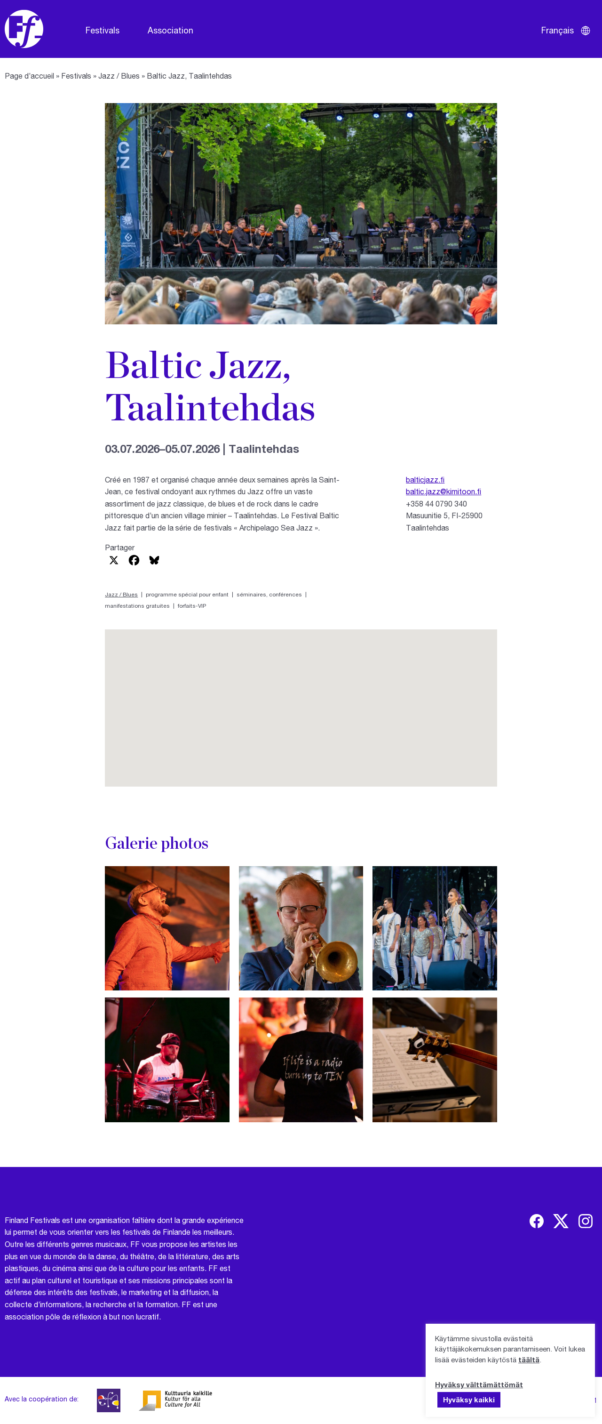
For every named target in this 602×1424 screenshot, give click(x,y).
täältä (528, 1359)
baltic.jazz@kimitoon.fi (443, 491)
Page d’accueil (29, 75)
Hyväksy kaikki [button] (469, 1399)
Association (170, 30)
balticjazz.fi (425, 479)
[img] (537, 1221)
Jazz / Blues (119, 75)
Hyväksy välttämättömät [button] (479, 1384)
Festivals (102, 30)
